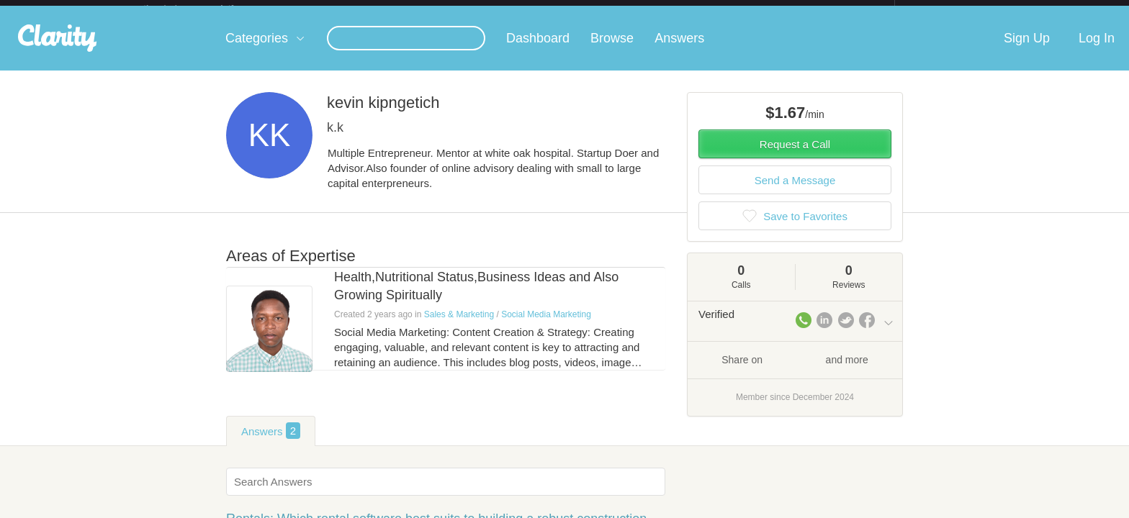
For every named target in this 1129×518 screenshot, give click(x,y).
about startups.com (946, 9)
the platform (203, 8)
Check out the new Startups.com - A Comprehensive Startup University (737, 9)
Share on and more (794, 370)
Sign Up (1027, 49)
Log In (1097, 49)
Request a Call (795, 156)
